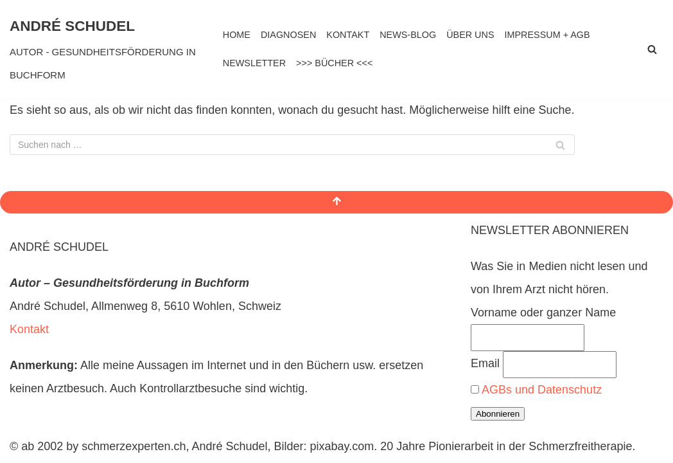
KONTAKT (347, 35)
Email (485, 363)
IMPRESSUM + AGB (547, 35)
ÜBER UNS (470, 35)
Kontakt (29, 329)
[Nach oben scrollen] (336, 202)
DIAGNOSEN (288, 35)
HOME (236, 35)
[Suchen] (652, 49)
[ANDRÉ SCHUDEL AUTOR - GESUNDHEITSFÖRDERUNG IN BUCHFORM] (107, 49)
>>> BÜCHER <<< (334, 63)
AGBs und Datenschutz (542, 389)
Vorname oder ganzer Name (543, 312)
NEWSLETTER (254, 63)
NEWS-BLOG (408, 35)
